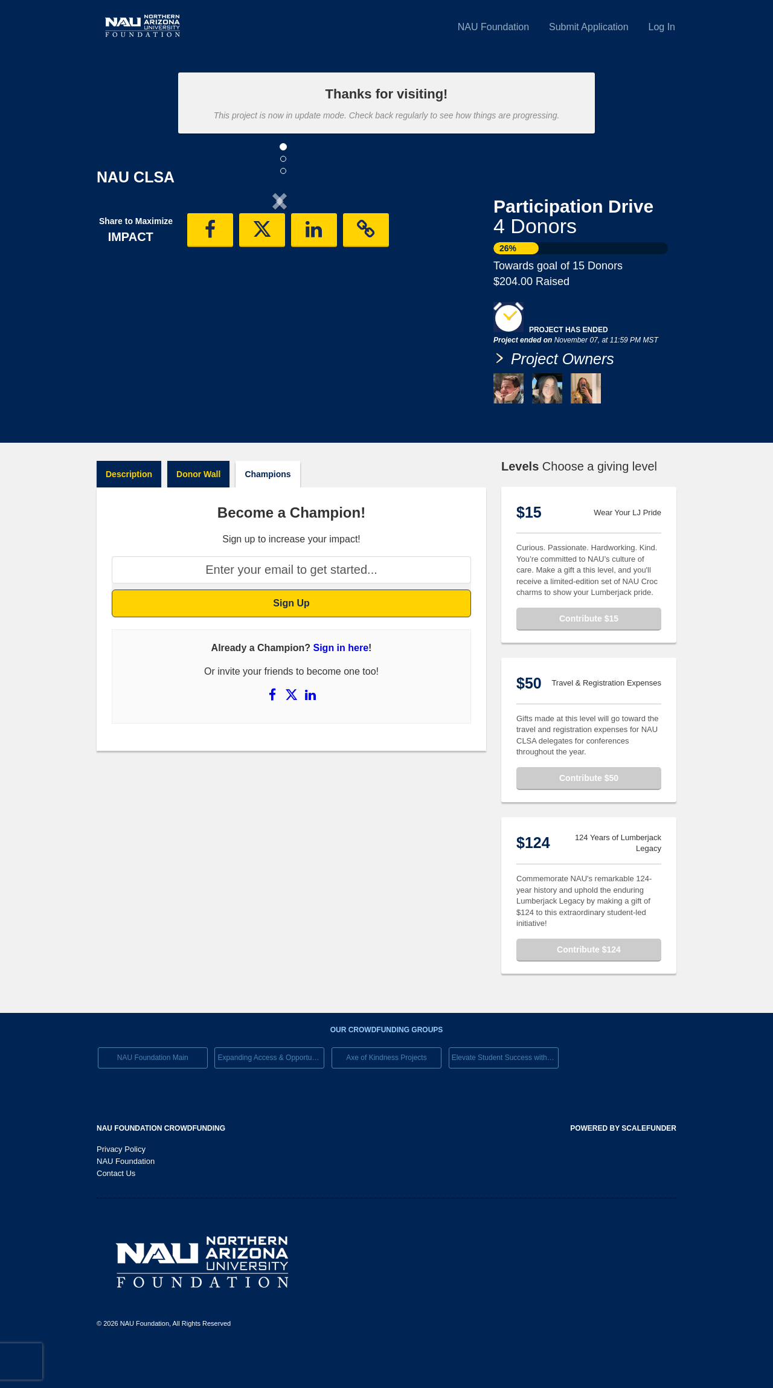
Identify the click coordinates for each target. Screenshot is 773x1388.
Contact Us (116, 1208)
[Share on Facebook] (273, 730)
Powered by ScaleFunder (623, 1164)
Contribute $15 (588, 653)
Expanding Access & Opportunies (270, 1093)
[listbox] (280, 301)
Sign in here (341, 683)
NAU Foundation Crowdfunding (161, 1164)
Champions (267, 509)
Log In (662, 27)
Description (129, 509)
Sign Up (291, 638)
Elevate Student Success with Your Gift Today (505, 1093)
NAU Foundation (493, 27)
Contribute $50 (588, 813)
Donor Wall (198, 509)
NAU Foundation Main (152, 1093)
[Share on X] (293, 730)
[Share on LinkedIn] (311, 730)
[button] (124, 301)
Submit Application (589, 27)
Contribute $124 (589, 984)
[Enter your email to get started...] (291, 605)
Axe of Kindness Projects (386, 1093)
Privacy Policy (121, 1184)
